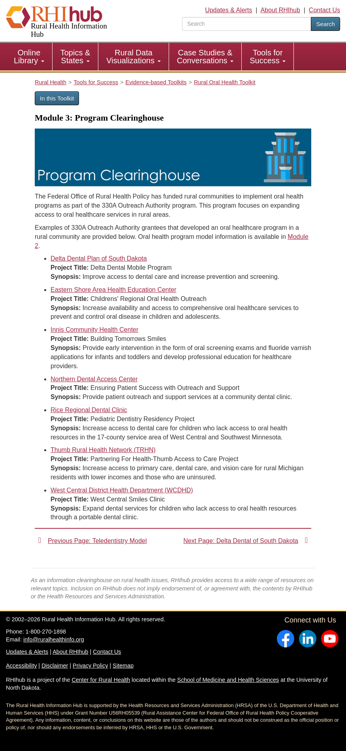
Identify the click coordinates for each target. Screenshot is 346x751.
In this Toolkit (57, 98)
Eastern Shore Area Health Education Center (113, 289)
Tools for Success (268, 56)
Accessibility (21, 665)
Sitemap (123, 665)
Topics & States (75, 56)
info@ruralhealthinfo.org (53, 639)
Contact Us (324, 10)
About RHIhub (280, 10)
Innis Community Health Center (94, 329)
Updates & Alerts (228, 10)
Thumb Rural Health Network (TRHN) (103, 449)
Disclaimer (54, 665)
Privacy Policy (90, 665)
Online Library (29, 56)
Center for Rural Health (100, 680)
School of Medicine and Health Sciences (228, 680)
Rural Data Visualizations (133, 56)
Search (325, 24)
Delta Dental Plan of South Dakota (99, 258)
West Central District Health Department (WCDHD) (122, 490)
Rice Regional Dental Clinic (89, 410)
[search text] (246, 24)
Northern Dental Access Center (94, 379)
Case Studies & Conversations (205, 56)
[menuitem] (29, 56)
